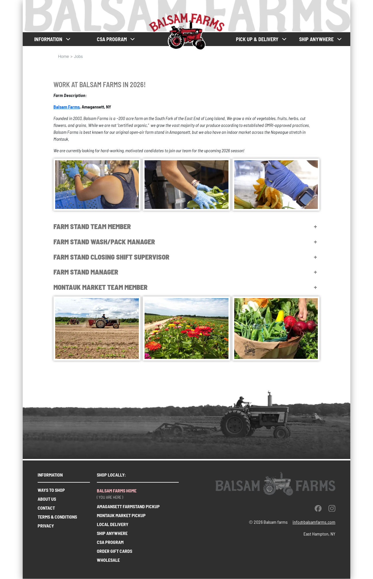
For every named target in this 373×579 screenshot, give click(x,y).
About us (47, 499)
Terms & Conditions (57, 516)
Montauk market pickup (121, 515)
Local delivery (112, 524)
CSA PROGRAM (112, 39)
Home (63, 56)
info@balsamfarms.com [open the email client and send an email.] (314, 522)
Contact (46, 508)
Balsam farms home (116, 490)
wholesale (108, 560)
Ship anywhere (316, 39)
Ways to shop (51, 490)
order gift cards (114, 551)
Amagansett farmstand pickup (128, 506)
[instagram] (331, 508)
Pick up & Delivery (257, 39)
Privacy (46, 525)
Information (48, 39)
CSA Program (110, 542)
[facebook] (318, 508)
